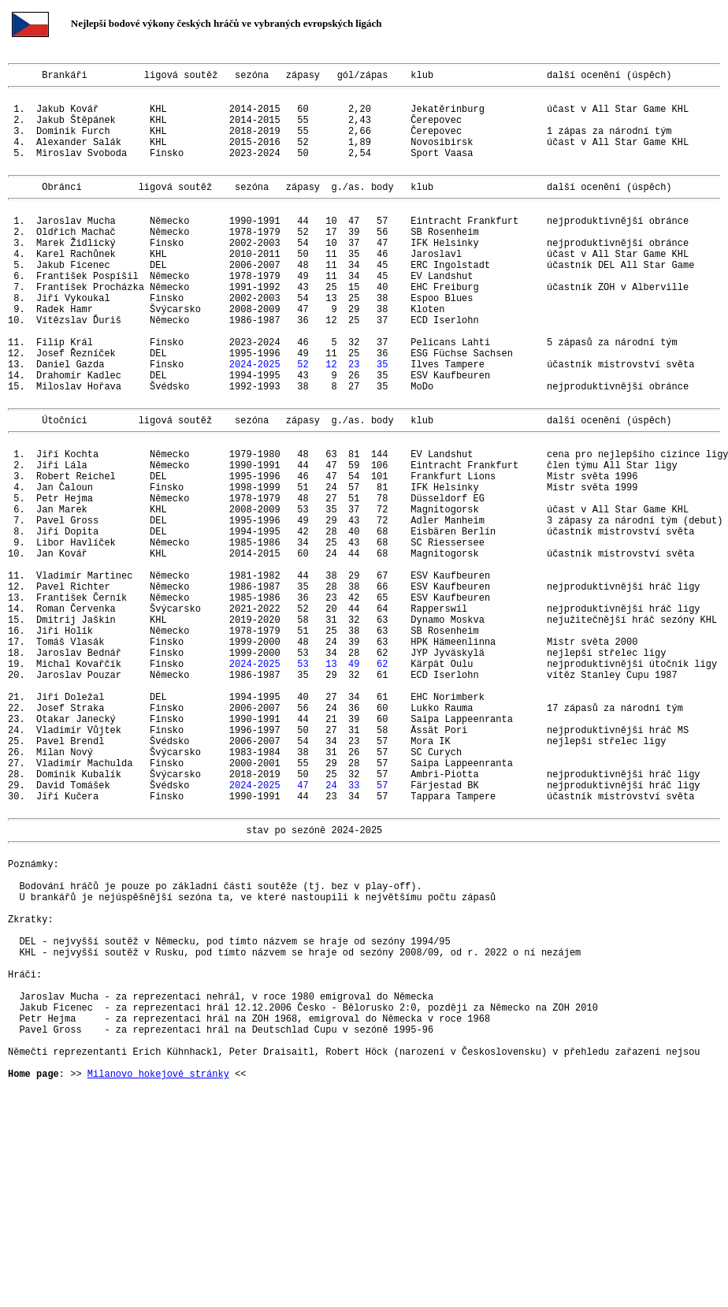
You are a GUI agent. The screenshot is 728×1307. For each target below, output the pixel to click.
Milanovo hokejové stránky (158, 1274)
